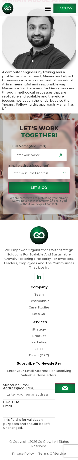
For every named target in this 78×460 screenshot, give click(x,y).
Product (39, 336)
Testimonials (39, 301)
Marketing (39, 342)
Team (39, 294)
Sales (39, 349)
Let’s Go (39, 314)
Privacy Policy (23, 453)
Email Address (29, 165)
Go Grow (44, 442)
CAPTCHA (11, 401)
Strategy (39, 329)
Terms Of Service (52, 453)
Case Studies (39, 307)
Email (7, 405)
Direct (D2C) (39, 355)
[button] (47, 8)
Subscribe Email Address (19, 386)
